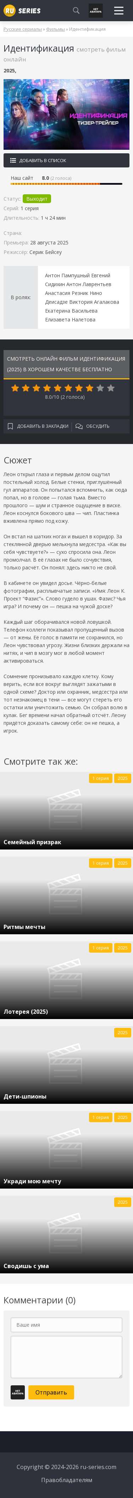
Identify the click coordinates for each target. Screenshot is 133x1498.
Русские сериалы (23, 29)
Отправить (51, 1392)
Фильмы (55, 29)
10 (111, 388)
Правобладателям (66, 1480)
